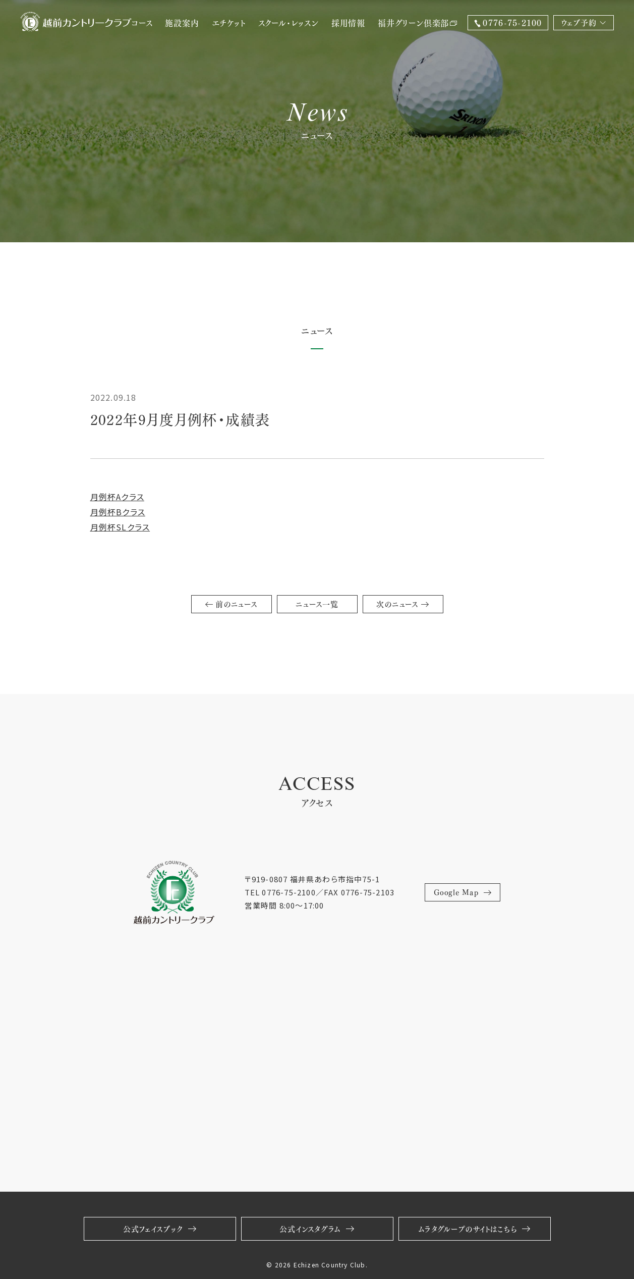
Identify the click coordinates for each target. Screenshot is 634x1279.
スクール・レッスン (288, 22)
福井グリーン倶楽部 (417, 22)
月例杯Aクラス (117, 497)
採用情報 (348, 22)
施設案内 (182, 22)
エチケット (229, 22)
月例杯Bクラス (117, 512)
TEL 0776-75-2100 (280, 892)
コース (141, 22)
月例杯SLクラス (120, 527)
